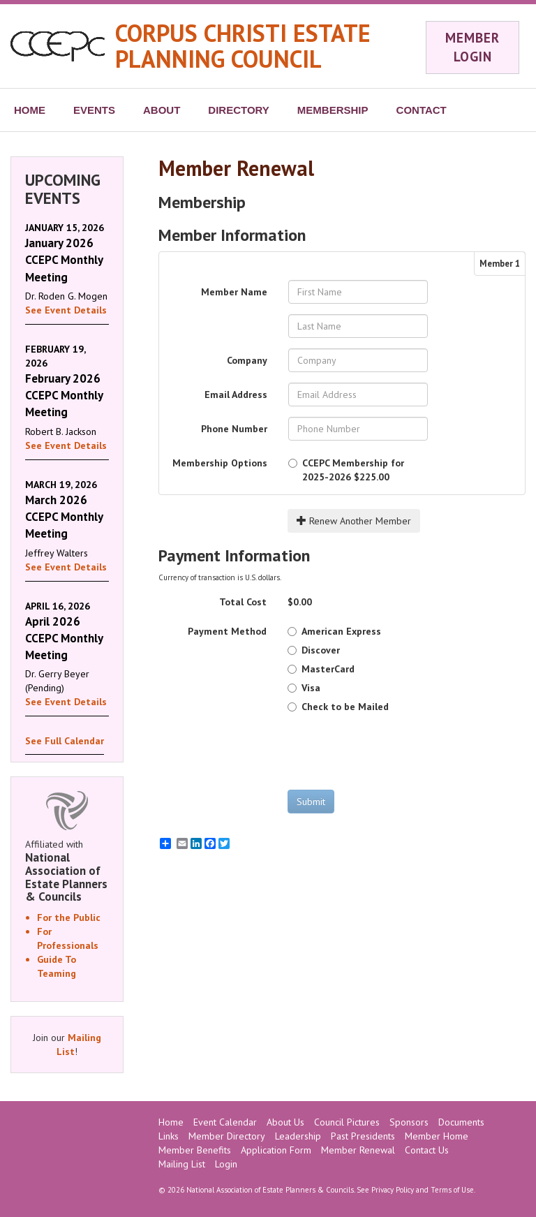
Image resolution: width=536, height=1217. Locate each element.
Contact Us (427, 1150)
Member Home (436, 1136)
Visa (304, 687)
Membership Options (219, 463)
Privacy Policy (392, 1190)
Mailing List (181, 1164)
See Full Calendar (64, 741)
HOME (29, 110)
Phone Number (234, 428)
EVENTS (94, 110)
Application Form (276, 1150)
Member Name (234, 292)
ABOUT (161, 110)
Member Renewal (358, 1150)
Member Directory (226, 1136)
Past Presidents (363, 1136)
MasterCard (321, 669)
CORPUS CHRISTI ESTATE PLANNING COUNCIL (243, 45)
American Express (334, 631)
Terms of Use (452, 1190)
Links (168, 1136)
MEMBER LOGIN (472, 47)
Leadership (298, 1136)
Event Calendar (225, 1122)
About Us (285, 1122)
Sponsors (409, 1122)
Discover (314, 650)
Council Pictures (347, 1122)
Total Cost (243, 602)
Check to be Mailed (338, 706)
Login (226, 1164)
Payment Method (227, 631)
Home (171, 1122)
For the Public (68, 917)
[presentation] (394, 751)
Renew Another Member (354, 521)
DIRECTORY (238, 110)
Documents (461, 1122)
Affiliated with (67, 870)
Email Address (235, 394)
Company (247, 360)
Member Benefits (194, 1150)
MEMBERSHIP (332, 110)
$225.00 (346, 470)
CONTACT (421, 110)
